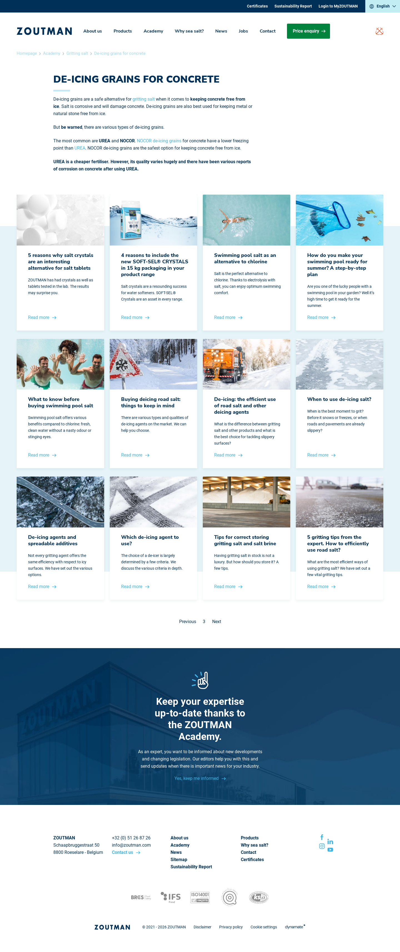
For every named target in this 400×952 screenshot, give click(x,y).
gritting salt (143, 99)
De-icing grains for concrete (120, 53)
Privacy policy (231, 927)
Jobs (243, 31)
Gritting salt (77, 53)
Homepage (27, 53)
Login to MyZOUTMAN (338, 6)
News (221, 31)
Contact (268, 31)
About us (92, 31)
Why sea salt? (189, 31)
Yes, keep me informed (197, 778)
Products (123, 31)
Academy (153, 31)
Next (216, 621)
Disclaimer (202, 927)
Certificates (257, 6)
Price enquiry (309, 31)
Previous (187, 621)
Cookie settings (264, 927)
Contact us (123, 852)
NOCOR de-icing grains (159, 140)
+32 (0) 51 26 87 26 (131, 838)
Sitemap (179, 859)
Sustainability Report (293, 6)
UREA (79, 148)
